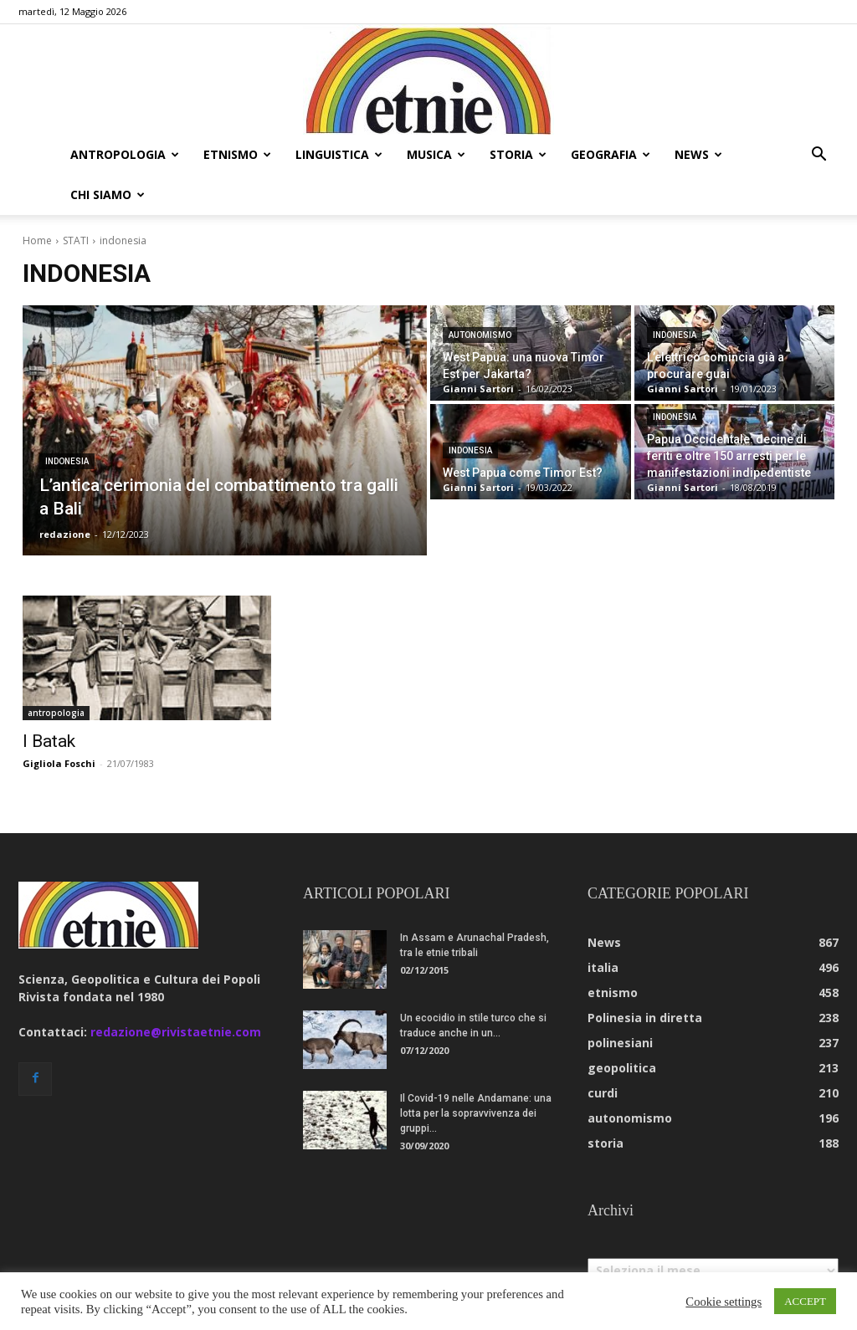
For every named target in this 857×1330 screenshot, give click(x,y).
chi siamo (107, 194)
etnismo (237, 154)
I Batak (49, 741)
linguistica (338, 154)
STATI (76, 240)
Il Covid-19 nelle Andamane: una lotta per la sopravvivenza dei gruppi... (476, 1113)
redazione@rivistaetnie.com (175, 1032)
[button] (818, 156)
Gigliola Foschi (59, 763)
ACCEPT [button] (805, 1301)
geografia (610, 154)
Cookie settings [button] (723, 1301)
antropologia (124, 154)
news (698, 154)
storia (518, 154)
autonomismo (480, 335)
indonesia (67, 461)
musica (436, 154)
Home (37, 240)
